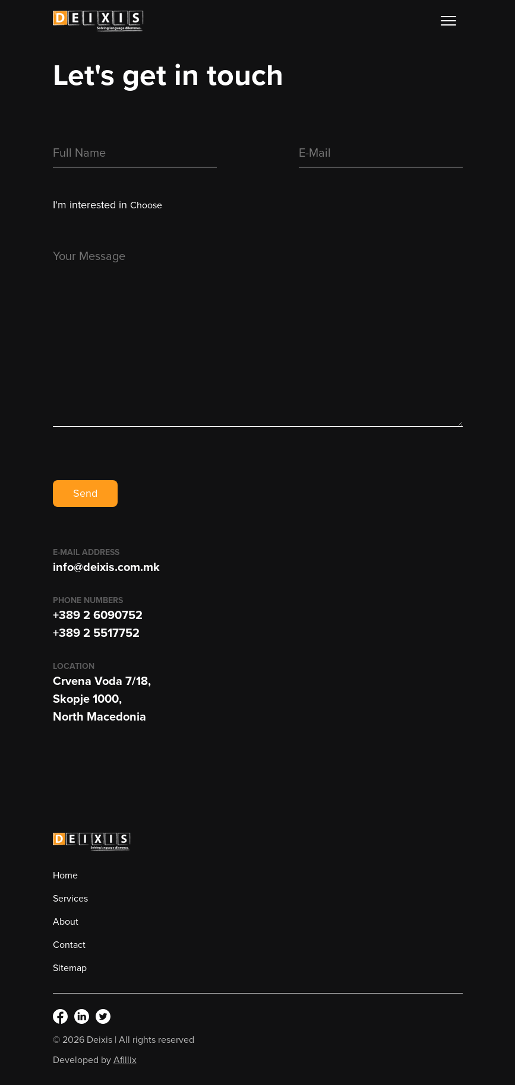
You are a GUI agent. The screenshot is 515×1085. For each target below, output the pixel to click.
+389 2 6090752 (98, 615)
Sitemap (70, 968)
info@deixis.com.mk (106, 567)
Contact (69, 945)
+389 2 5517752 (96, 633)
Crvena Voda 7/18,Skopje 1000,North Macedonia (102, 699)
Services (70, 899)
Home (65, 875)
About (65, 922)
